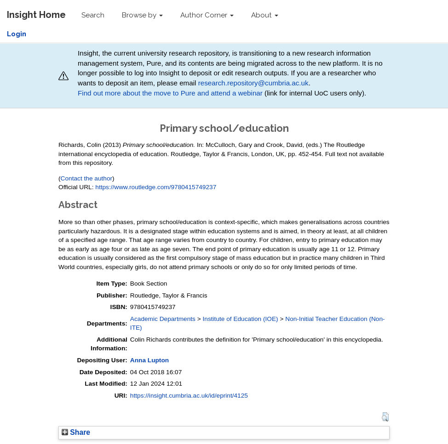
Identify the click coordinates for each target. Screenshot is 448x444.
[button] (385, 417)
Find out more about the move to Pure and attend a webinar (170, 93)
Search (92, 15)
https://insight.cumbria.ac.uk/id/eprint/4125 (189, 395)
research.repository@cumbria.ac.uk (253, 83)
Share (76, 432)
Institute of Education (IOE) (240, 318)
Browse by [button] (142, 15)
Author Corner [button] (207, 15)
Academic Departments (162, 318)
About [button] (264, 15)
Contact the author (87, 178)
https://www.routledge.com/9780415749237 (155, 187)
